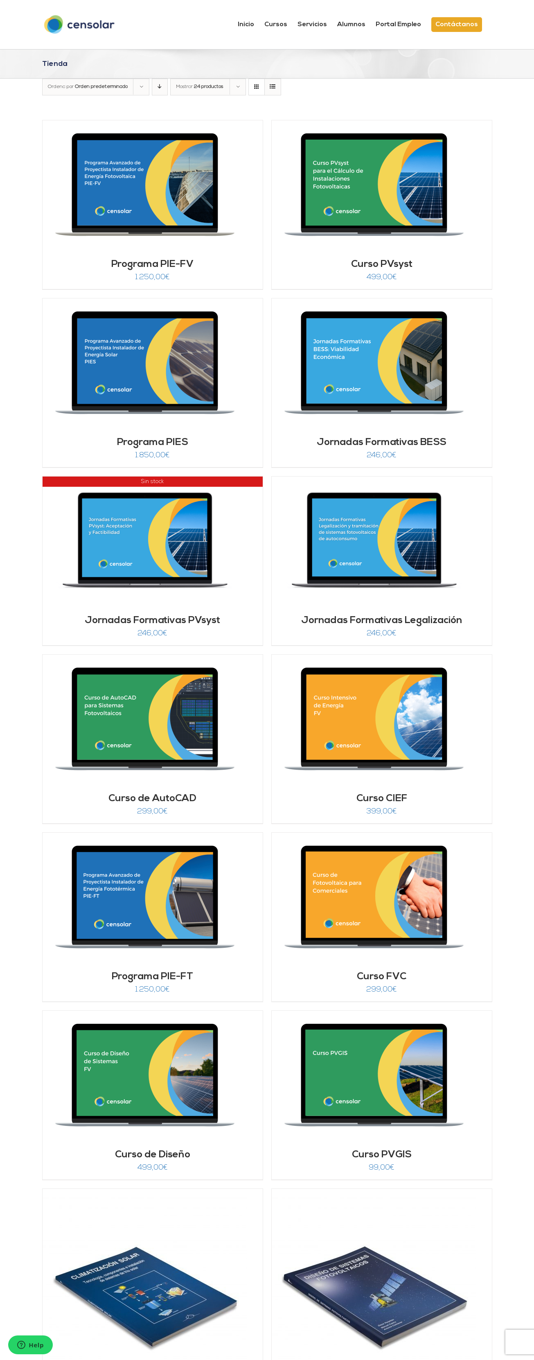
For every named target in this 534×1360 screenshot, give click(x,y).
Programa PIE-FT (152, 977)
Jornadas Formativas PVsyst (152, 621)
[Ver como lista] (273, 87)
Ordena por (88, 86)
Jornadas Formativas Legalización (381, 621)
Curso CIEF (381, 799)
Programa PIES (152, 442)
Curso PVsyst (381, 264)
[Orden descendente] (160, 87)
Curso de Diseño (152, 1155)
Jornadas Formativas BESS (381, 442)
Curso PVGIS (382, 1155)
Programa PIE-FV (152, 264)
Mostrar (199, 86)
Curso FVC (381, 977)
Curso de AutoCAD (152, 799)
